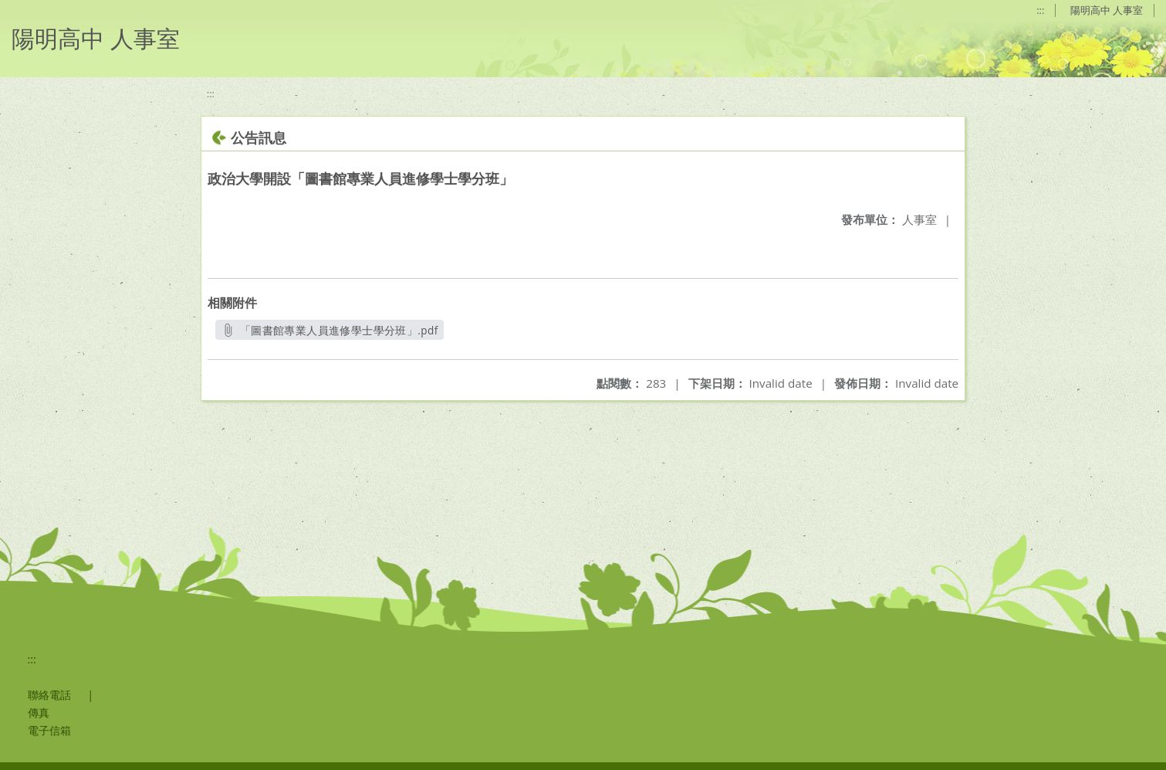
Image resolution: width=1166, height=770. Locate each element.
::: (1040, 10)
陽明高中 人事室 (1106, 10)
